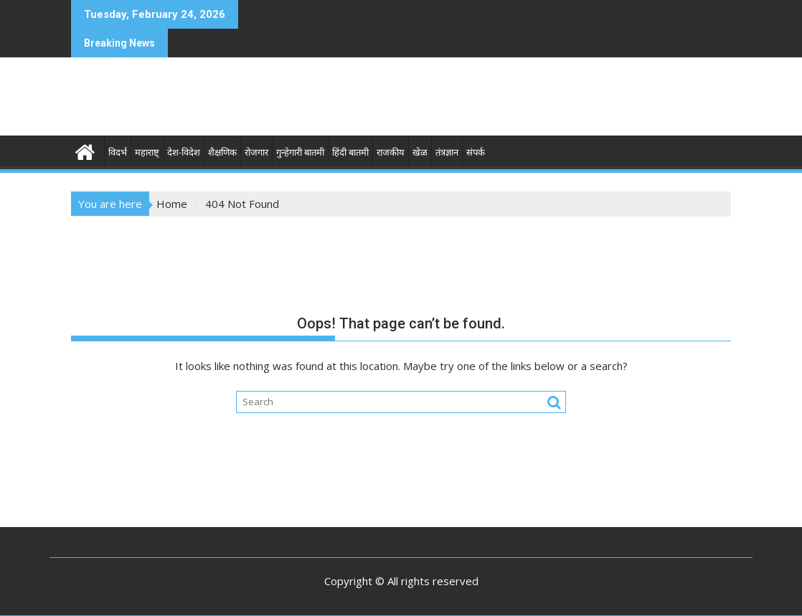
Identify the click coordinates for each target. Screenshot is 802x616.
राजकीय (391, 152)
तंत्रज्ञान (446, 152)
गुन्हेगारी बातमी (300, 152)
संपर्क (475, 152)
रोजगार (256, 152)
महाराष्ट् (147, 152)
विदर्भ (117, 152)
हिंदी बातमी (350, 152)
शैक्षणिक (222, 152)
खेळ (420, 152)
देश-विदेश (183, 152)
